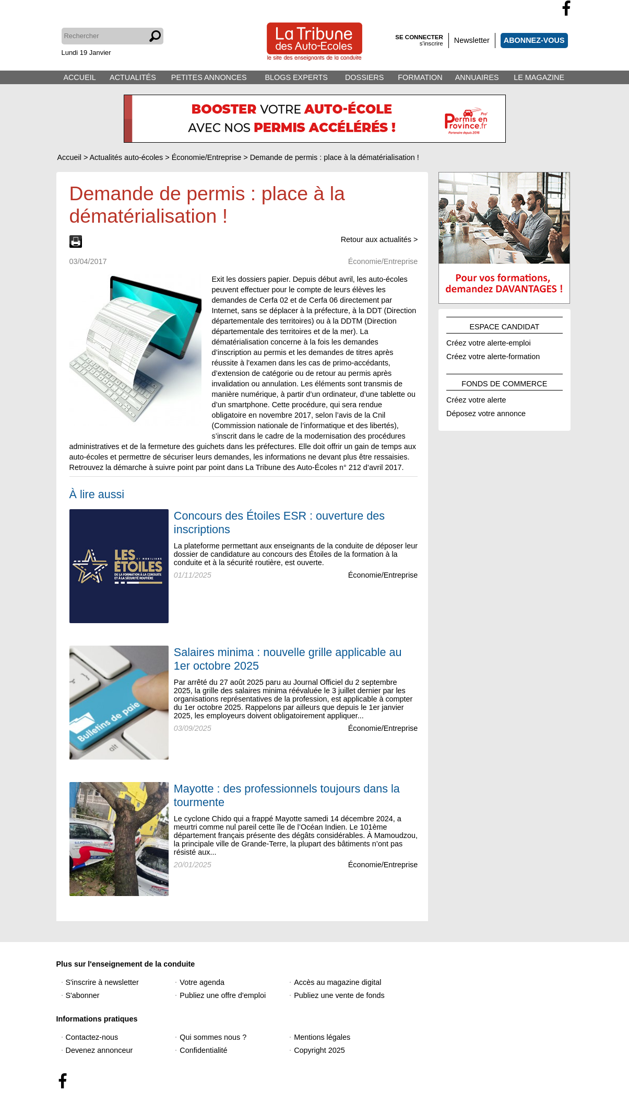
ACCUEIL (79, 77)
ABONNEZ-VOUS (534, 40)
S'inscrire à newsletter (102, 982)
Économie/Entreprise (383, 575)
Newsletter (472, 40)
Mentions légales (322, 1037)
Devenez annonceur (99, 1050)
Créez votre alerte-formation (493, 355)
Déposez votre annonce (486, 412)
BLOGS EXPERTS (296, 77)
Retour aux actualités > (379, 239)
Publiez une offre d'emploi (223, 995)
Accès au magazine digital (337, 982)
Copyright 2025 (319, 1050)
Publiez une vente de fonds (339, 995)
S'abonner (83, 995)
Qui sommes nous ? (213, 1037)
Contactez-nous (92, 1037)
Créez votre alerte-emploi (488, 341)
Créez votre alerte (476, 398)
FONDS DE (504, 382)
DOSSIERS (364, 77)
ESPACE (504, 325)
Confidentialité (203, 1050)
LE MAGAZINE (539, 77)
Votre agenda (202, 982)
